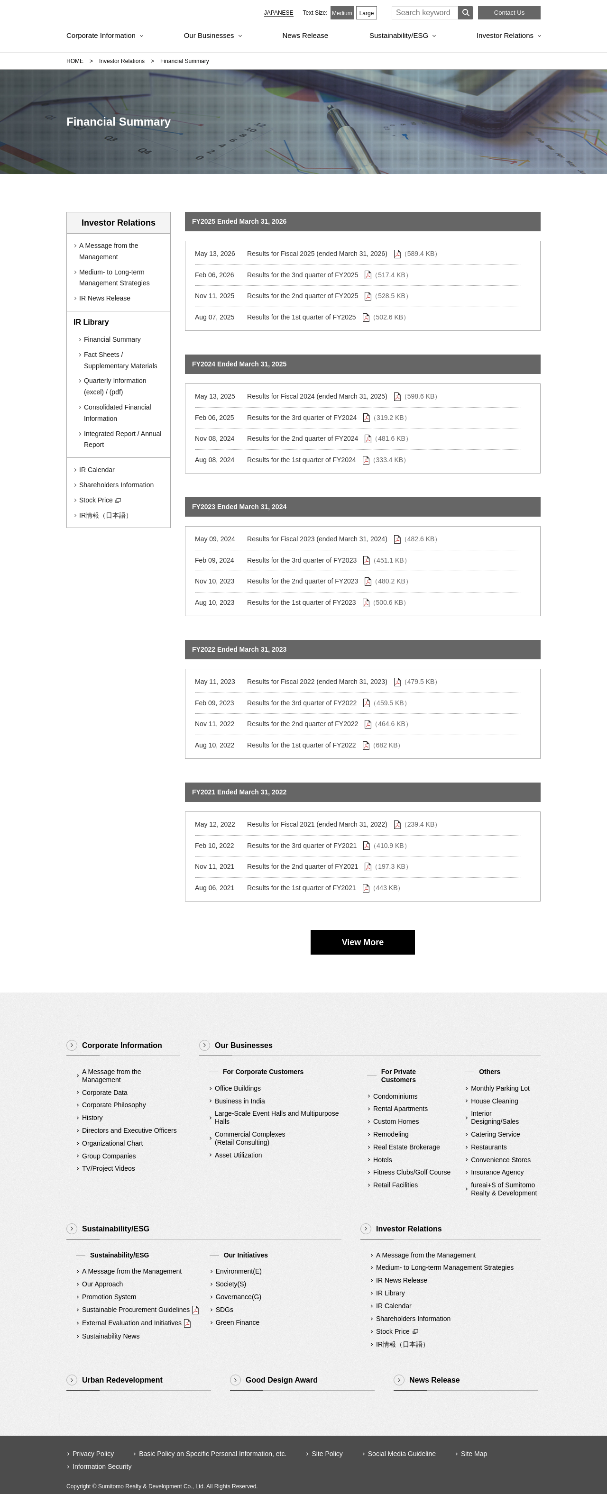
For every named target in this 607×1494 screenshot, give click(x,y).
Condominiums (395, 1096)
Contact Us (509, 12)
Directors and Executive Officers (129, 1130)
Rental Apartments (400, 1108)
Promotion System (109, 1297)
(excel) (94, 392)
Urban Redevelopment (122, 1380)
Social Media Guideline (402, 1454)
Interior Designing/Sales (495, 1117)
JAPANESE (279, 12)
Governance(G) (238, 1297)
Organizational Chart (112, 1143)
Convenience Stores (501, 1160)
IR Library (390, 1293)
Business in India (240, 1101)
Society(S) (231, 1284)
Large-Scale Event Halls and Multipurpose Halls (277, 1117)
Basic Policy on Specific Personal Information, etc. (212, 1454)
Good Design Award (282, 1380)
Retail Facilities (395, 1185)
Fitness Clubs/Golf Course (412, 1172)
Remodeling (391, 1134)
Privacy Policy (93, 1454)
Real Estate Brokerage (406, 1147)
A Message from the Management (108, 251)
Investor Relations (505, 35)
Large (366, 13)
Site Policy (327, 1454)
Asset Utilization (238, 1155)
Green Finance (238, 1322)
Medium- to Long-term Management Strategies (114, 277)
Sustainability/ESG (398, 35)
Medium (342, 13)
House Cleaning (494, 1101)
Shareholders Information (116, 485)
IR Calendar (97, 470)
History (92, 1117)
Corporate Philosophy (114, 1105)
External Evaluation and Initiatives (132, 1323)
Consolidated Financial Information (117, 412)
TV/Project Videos (108, 1168)
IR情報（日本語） (105, 515)
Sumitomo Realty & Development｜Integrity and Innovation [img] (141, 15)
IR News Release (104, 298)
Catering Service (495, 1134)
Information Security (102, 1466)
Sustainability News (110, 1336)
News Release (305, 35)
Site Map (474, 1454)
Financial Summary (112, 339)
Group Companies (109, 1156)
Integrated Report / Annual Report (122, 439)
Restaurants (488, 1147)
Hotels (382, 1160)
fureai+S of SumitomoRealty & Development (504, 1189)
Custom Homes (396, 1121)
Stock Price (100, 500)
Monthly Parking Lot (500, 1088)
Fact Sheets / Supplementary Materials (120, 360)
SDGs (224, 1309)
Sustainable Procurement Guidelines (136, 1309)
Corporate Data (105, 1092)
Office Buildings (238, 1088)
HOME (74, 61)
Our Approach (102, 1284)
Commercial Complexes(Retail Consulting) (250, 1138)
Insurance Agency (497, 1172)
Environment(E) (239, 1271)
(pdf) (116, 392)
